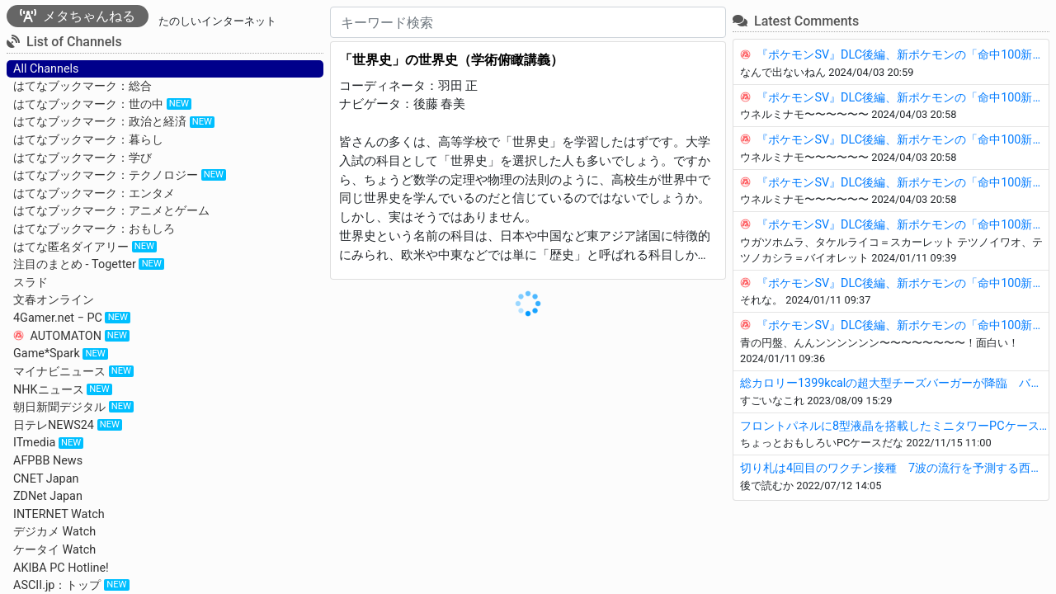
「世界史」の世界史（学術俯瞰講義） (451, 60)
